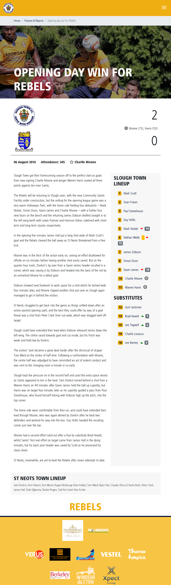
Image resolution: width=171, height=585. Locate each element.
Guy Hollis (129, 220)
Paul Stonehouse (133, 211)
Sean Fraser (130, 202)
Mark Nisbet (131, 229)
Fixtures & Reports (34, 20)
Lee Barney (131, 343)
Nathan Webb (132, 237)
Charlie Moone (133, 278)
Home (17, 20)
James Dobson (132, 252)
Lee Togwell (132, 325)
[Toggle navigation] (164, 7)
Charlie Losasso (134, 334)
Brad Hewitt (132, 316)
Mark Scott (130, 193)
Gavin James (131, 270)
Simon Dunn (131, 261)
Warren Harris (133, 287)
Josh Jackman (133, 307)
